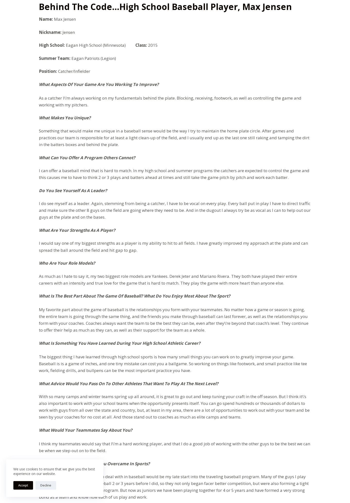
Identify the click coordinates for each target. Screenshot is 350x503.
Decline (45, 485)
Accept (23, 485)
